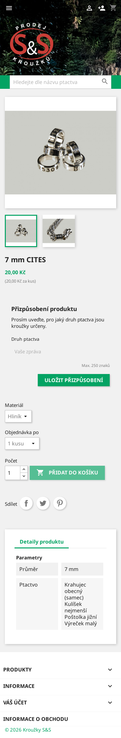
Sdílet (26, 503)
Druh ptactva (25, 339)
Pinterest (59, 503)
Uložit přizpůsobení (74, 380)
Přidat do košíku (67, 473)
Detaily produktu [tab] (42, 541)
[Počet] (12, 473)
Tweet (42, 503)
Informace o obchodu (35, 718)
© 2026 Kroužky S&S (28, 729)
